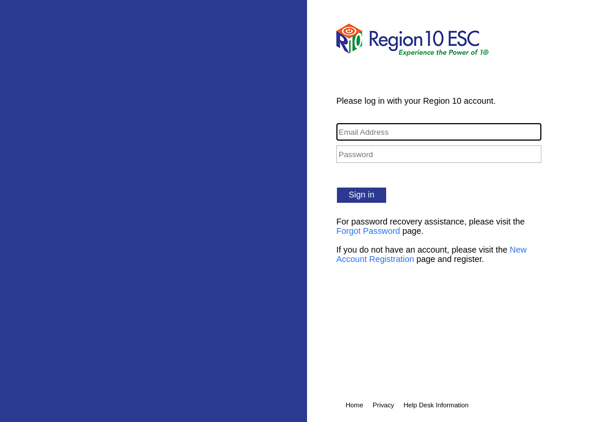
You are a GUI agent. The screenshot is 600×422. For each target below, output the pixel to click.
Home (354, 405)
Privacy (383, 405)
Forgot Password (368, 231)
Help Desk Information (436, 405)
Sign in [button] (361, 194)
